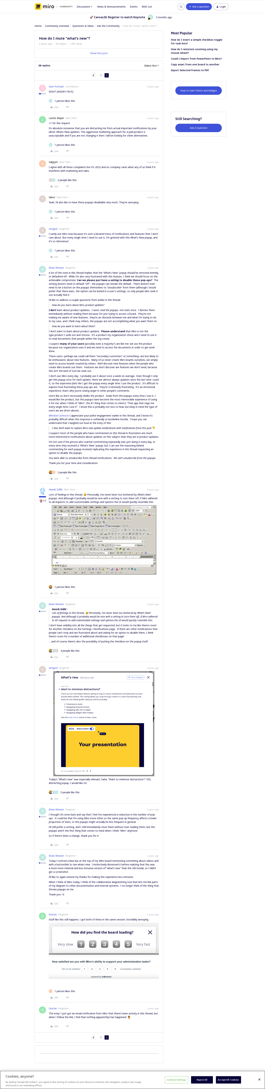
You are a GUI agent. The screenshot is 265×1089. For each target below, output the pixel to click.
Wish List (147, 6)
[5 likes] (64, 792)
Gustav (53, 914)
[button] (199, 6)
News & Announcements (111, 6)
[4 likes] (64, 651)
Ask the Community (108, 26)
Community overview (57, 26)
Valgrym (53, 162)
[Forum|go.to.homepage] (54, 6)
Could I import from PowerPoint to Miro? (196, 58)
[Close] (259, 1079)
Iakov (52, 197)
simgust (53, 228)
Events (134, 6)
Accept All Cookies (228, 1079)
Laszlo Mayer (56, 118)
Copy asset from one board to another (195, 64)
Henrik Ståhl (55, 489)
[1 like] (62, 101)
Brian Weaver (56, 267)
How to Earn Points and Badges (198, 90)
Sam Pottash (56, 86)
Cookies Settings (176, 1079)
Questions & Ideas (83, 26)
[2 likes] (63, 180)
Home (38, 26)
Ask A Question (198, 127)
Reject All (202, 1079)
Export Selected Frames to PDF (190, 70)
